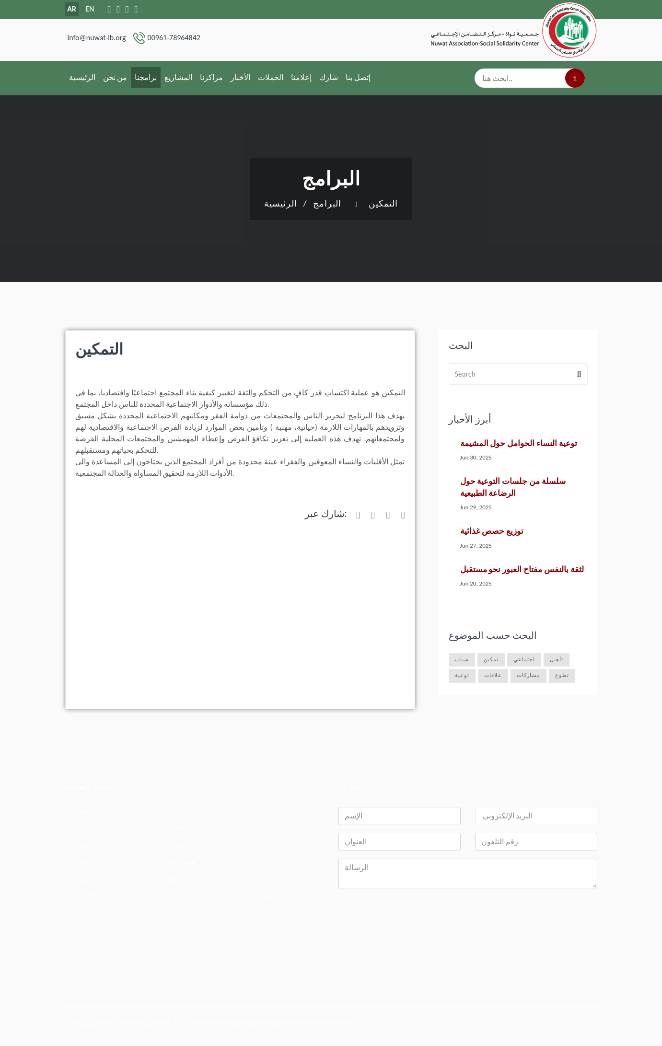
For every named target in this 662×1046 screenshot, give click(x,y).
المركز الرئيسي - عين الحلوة (295, 824)
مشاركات (528, 675)
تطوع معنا (89, 893)
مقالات (175, 844)
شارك (328, 77)
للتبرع (83, 920)
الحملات (270, 77)
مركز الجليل (273, 878)
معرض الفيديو (185, 907)
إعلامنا (301, 77)
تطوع (562, 675)
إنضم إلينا (88, 907)
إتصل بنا (358, 77)
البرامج (327, 203)
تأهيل (556, 659)
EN (89, 8)
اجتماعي (524, 659)
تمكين (491, 659)
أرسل (362, 918)
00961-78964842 (174, 37)
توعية (462, 675)
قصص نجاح (180, 861)
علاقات (493, 675)
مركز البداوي (274, 865)
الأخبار (240, 77)
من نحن (115, 77)
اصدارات (178, 920)
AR (71, 8)
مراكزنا (211, 77)
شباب (462, 659)
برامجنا (146, 77)
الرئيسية (82, 77)
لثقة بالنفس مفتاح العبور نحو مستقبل (522, 569)
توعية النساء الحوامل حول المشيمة (518, 443)
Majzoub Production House (320, 1022)
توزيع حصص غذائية (492, 531)
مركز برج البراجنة (280, 851)
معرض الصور (184, 893)
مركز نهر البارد (277, 838)
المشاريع (178, 77)
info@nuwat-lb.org (97, 37)
